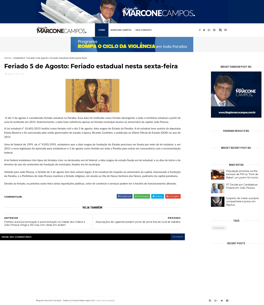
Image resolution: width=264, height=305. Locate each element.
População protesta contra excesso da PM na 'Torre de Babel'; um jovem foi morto (242, 174)
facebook (177, 237)
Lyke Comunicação (105, 300)
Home (101, 30)
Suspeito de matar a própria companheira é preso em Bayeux (242, 201)
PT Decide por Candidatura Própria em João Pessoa (241, 186)
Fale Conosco (144, 30)
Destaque (218, 227)
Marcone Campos (121, 30)
